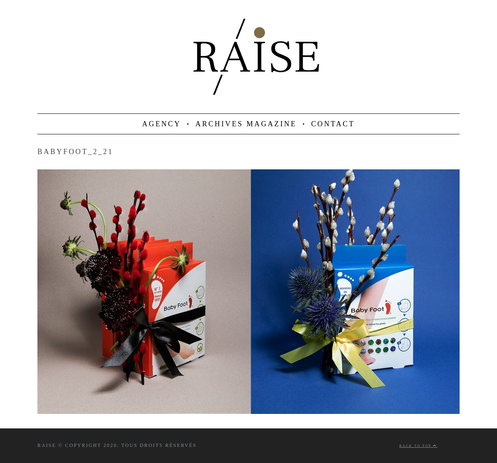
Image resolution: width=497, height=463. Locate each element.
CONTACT (333, 124)
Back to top (418, 446)
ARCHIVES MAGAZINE (246, 124)
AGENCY (161, 124)
